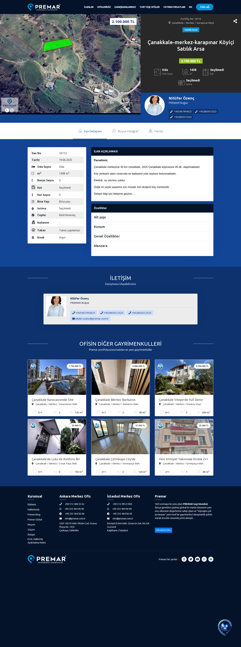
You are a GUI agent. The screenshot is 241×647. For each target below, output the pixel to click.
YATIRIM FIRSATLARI (174, 7)
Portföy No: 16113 (191, 19)
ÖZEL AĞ (204, 7)
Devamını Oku (163, 530)
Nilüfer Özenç (181, 98)
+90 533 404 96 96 (71, 509)
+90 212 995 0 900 (119, 504)
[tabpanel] (70, 64)
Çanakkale (178, 23)
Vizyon (31, 529)
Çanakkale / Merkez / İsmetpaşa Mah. (117, 463)
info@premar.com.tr (72, 518)
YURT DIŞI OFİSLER (149, 7)
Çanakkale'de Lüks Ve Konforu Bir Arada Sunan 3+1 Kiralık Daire (56, 459)
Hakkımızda (33, 509)
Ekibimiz (32, 504)
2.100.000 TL (191, 61)
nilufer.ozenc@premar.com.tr (90, 318)
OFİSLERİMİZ (104, 7)
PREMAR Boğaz (178, 103)
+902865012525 (206, 111)
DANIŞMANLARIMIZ (125, 7)
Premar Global (35, 519)
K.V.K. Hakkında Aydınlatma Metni (37, 541)
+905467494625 (181, 111)
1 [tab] (7, 110)
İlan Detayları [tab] (90, 130)
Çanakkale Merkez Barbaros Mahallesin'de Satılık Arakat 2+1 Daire (118, 400)
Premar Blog (34, 514)
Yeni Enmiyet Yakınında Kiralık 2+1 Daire (183, 459)
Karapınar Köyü (205, 23)
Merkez (190, 23)
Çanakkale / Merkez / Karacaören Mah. (55, 404)
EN (190, 7)
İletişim (31, 534)
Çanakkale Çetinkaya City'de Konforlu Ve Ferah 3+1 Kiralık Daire (120, 459)
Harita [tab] (155, 130)
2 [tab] (12, 110)
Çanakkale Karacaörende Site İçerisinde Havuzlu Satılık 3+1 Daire (57, 400)
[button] (235, 21)
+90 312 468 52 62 (71, 504)
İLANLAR (88, 7)
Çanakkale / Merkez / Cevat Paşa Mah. (54, 463)
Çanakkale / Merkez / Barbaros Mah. (117, 404)
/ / (191, 23)
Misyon (31, 524)
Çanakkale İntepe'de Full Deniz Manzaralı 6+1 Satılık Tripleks (181, 400)
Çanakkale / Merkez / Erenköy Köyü (180, 404)
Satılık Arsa (190, 29)
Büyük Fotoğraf (125, 130)
